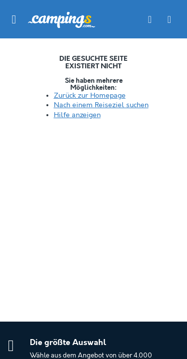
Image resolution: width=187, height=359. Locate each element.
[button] (14, 19)
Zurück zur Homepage (90, 96)
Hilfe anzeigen (77, 115)
